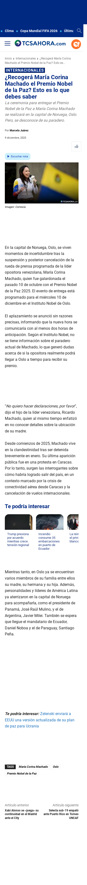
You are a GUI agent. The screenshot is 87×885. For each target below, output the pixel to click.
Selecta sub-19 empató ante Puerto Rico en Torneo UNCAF (61, 814)
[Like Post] (76, 146)
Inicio (8, 58)
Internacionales (26, 58)
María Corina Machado (33, 766)
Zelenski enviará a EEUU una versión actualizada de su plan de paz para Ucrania (39, 719)
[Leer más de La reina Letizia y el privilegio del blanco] (72, 546)
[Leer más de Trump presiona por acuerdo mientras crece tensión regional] (10, 550)
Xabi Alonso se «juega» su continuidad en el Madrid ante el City (22, 814)
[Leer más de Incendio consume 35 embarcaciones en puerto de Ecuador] (41, 553)
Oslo (55, 766)
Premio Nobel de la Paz (21, 773)
